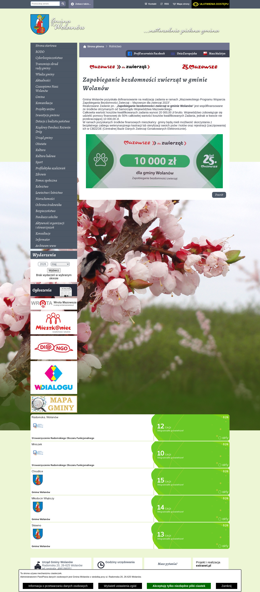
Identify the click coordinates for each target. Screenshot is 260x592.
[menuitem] (53, 46)
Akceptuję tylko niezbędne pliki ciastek (179, 586)
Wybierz (54, 270)
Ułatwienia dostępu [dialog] (214, 4)
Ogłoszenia (52, 291)
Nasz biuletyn (217, 54)
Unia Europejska (187, 54)
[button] (154, 72)
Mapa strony (183, 4)
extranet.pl (203, 565)
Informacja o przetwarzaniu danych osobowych (58, 586)
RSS (167, 4)
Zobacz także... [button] (83, 4)
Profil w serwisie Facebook (149, 54)
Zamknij (227, 586)
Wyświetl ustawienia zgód (120, 586)
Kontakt (152, 4)
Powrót (219, 195)
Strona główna (95, 46)
